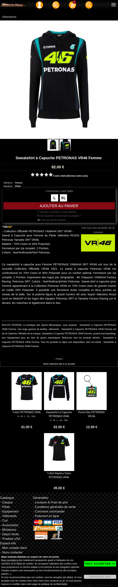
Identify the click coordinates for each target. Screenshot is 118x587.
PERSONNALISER (100, 576)
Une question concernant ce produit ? (59, 215)
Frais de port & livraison (51, 220)
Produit (59, 359)
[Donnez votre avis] (77, 176)
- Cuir (4, 520)
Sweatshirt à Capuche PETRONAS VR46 (59, 414)
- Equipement (9, 511)
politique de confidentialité (54, 584)
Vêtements (9, 16)
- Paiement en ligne (46, 516)
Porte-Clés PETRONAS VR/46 (91, 414)
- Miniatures (8, 529)
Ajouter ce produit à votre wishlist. (57, 211)
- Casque (6, 502)
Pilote (18, 186)
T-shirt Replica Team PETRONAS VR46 (59, 475)
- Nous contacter (11, 552)
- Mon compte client (13, 547)
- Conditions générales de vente (54, 507)
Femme (18, 183)
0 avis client (59, 176)
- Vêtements (8, 516)
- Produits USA (10, 538)
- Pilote (5, 507)
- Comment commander (49, 511)
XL (63, 198)
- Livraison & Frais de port (50, 502)
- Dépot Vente (9, 534)
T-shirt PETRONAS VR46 (26, 412)
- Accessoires (9, 525)
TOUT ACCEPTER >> (100, 563)
